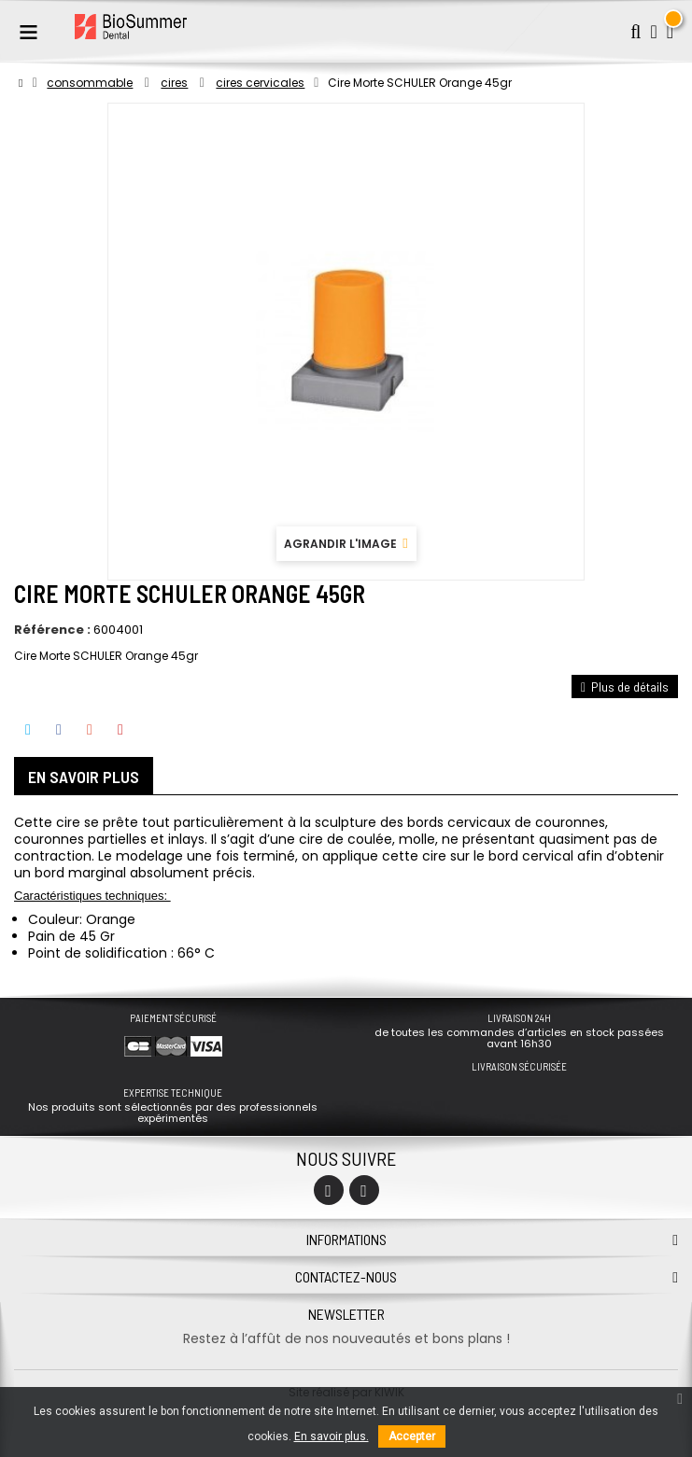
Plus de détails (625, 686)
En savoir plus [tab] (83, 776)
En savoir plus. (331, 1436)
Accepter (411, 1436)
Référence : (52, 630)
